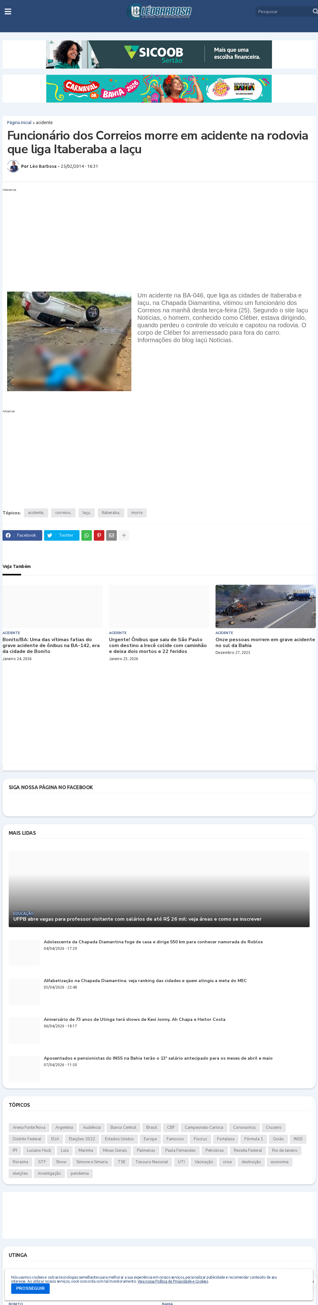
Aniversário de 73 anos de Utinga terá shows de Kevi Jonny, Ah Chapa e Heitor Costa (134, 1019)
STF (42, 1162)
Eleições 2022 (82, 1139)
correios (62, 513)
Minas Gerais (115, 1150)
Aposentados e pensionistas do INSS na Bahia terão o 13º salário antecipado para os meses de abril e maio (158, 1058)
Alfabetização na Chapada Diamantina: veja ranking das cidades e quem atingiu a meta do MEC (145, 981)
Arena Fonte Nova (29, 1127)
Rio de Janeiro (285, 1150)
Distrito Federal (27, 1139)
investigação (49, 1173)
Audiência (92, 1127)
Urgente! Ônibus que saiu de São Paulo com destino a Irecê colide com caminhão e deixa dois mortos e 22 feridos (158, 646)
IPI (15, 1150)
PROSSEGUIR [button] (30, 1288)
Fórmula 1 (253, 1139)
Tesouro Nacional (151, 1162)
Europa (150, 1139)
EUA (55, 1139)
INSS (298, 1139)
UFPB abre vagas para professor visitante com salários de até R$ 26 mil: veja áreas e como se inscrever (137, 919)
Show (61, 1162)
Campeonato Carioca (204, 1127)
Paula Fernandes (180, 1150)
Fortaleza (225, 1139)
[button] (8, 11)
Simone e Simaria (92, 1162)
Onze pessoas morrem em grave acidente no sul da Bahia (265, 643)
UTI (181, 1162)
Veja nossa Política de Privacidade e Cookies (173, 1281)
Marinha (86, 1150)
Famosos (175, 1139)
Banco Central (123, 1127)
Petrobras (215, 1150)
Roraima (20, 1162)
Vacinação (204, 1162)
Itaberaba (110, 513)
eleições (20, 1173)
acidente (44, 122)
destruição (251, 1162)
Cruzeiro (274, 1127)
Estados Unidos (119, 1139)
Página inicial (19, 122)
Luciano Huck (39, 1150)
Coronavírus (244, 1127)
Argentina (64, 1127)
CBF (171, 1127)
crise (227, 1162)
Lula (65, 1150)
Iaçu (86, 513)
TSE (121, 1162)
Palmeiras (146, 1150)
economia (279, 1162)
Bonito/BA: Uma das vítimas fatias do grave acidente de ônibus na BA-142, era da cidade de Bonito (51, 646)
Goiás (278, 1139)
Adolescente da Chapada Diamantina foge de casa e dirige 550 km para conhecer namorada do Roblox (153, 942)
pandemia (80, 1173)
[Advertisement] (152, 237)
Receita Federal (248, 1150)
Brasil (151, 1127)
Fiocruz (200, 1139)
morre (137, 513)
